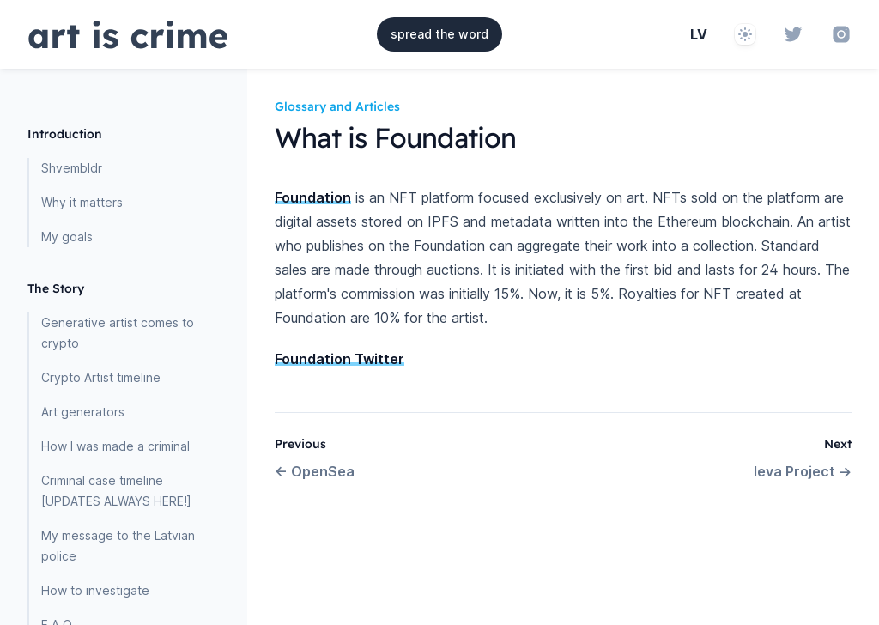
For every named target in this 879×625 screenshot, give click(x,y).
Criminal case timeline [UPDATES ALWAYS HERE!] (116, 490)
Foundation (313, 197)
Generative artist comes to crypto (117, 332)
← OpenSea (315, 471)
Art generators (82, 411)
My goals (67, 236)
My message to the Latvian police (118, 545)
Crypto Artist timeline (101, 377)
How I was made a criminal (115, 446)
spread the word (439, 34)
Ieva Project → (803, 471)
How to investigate (95, 590)
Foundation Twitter (339, 358)
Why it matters (82, 202)
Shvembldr (71, 168)
